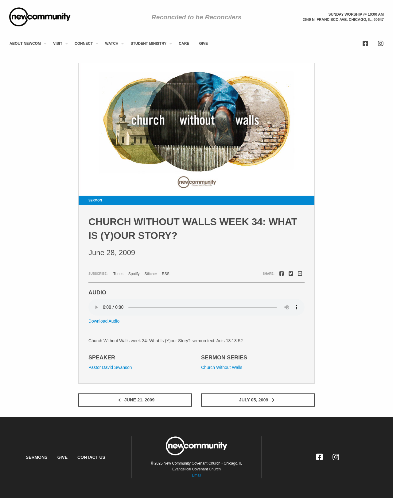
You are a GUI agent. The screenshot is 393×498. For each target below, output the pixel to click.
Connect (84, 43)
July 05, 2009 (258, 399)
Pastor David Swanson (110, 367)
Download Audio (103, 321)
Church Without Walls (221, 367)
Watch (111, 43)
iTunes (117, 274)
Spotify (134, 274)
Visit (57, 43)
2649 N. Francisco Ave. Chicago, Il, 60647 (343, 19)
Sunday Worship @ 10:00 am (356, 14)
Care (184, 43)
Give (203, 43)
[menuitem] (26, 44)
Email (196, 475)
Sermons (37, 457)
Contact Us (91, 457)
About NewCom (25, 43)
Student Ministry (148, 43)
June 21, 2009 (135, 399)
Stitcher (151, 274)
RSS (165, 274)
